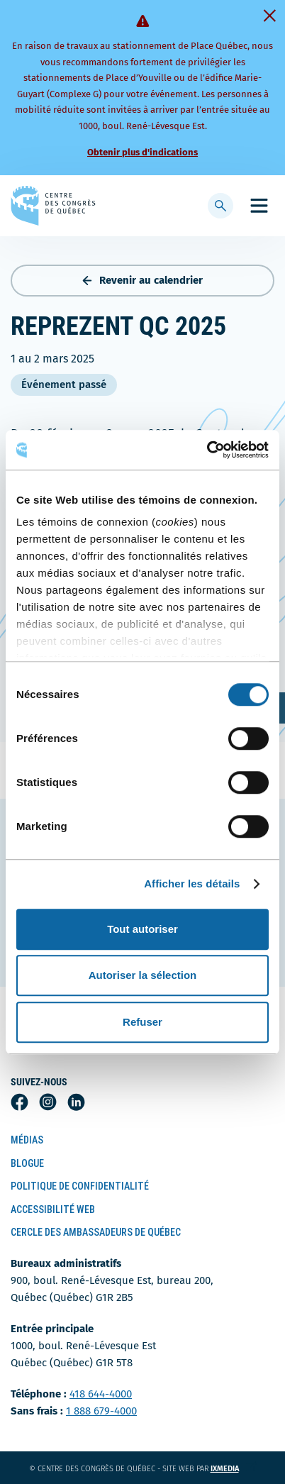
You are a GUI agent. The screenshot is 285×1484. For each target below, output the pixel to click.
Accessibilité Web (53, 1209)
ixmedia (234, 1468)
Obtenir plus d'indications (142, 152)
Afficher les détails (192, 883)
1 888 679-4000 (101, 1411)
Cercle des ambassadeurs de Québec (96, 1232)
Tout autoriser (142, 929)
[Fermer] (269, 15)
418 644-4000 (100, 1394)
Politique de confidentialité (80, 1186)
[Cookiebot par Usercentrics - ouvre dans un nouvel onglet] (207, 450)
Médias (27, 1140)
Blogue (27, 1163)
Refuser (142, 1022)
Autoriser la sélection (143, 975)
